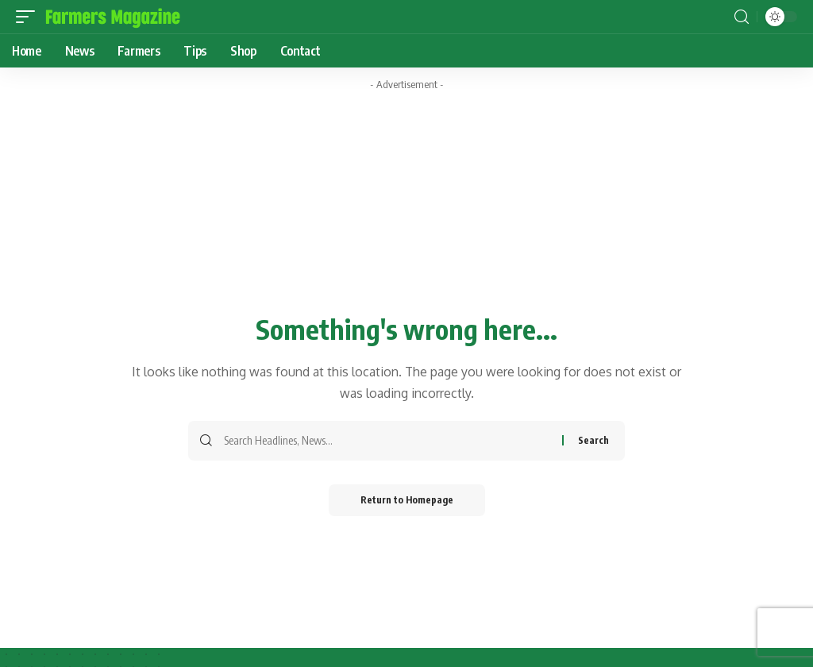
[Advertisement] (406, 133)
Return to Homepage (406, 500)
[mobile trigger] (29, 17)
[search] (741, 17)
